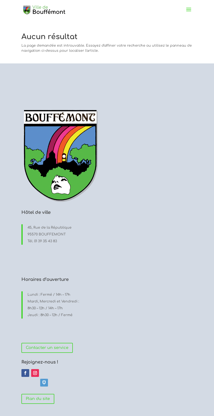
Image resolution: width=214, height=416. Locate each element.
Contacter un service (47, 348)
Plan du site (38, 399)
